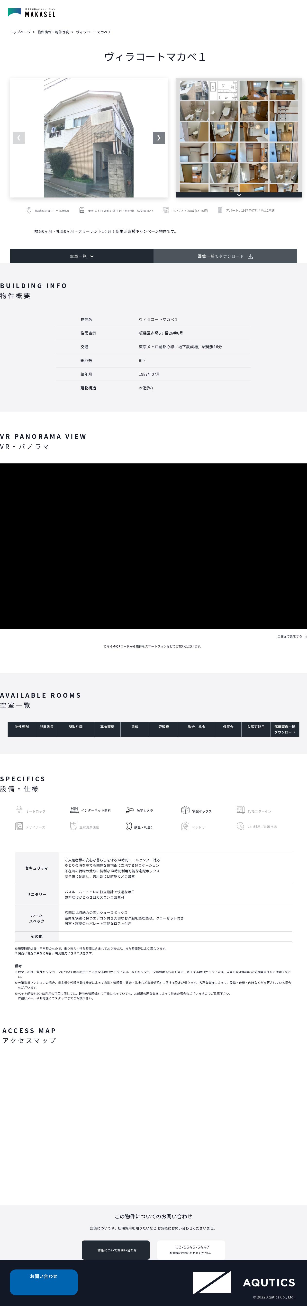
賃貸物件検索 (81, 14)
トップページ (20, 31)
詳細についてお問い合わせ (117, 1250)
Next (159, 138)
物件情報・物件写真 (120, 14)
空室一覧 (81, 256)
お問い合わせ (280, 14)
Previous (19, 138)
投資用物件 (244, 14)
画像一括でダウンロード (225, 256)
